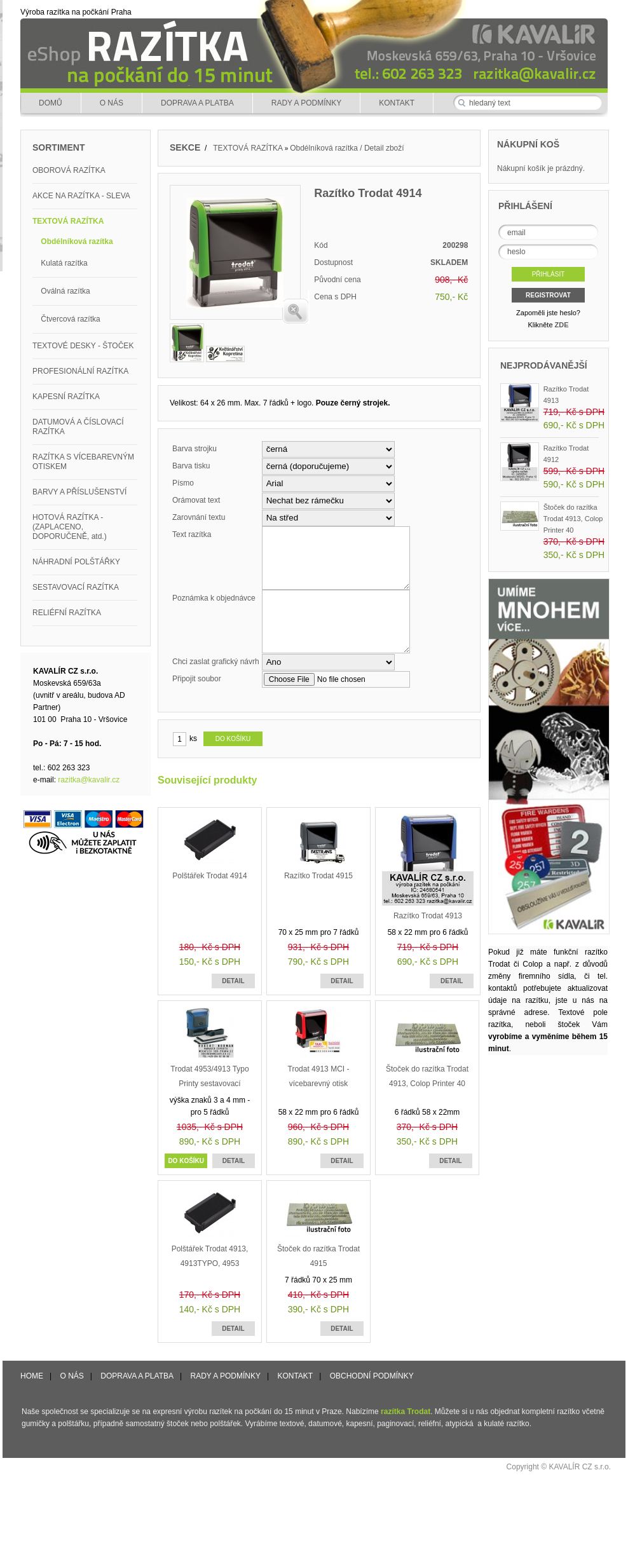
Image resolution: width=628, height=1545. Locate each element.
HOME (31, 1375)
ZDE (562, 325)
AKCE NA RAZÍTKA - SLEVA (81, 195)
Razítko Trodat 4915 (318, 875)
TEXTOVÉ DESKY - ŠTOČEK (82, 345)
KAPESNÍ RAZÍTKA (66, 396)
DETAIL (233, 980)
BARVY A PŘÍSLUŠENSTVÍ (79, 491)
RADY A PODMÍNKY (306, 103)
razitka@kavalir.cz (88, 779)
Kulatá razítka (64, 263)
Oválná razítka (65, 291)
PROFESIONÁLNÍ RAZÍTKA (80, 371)
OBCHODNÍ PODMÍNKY (372, 1375)
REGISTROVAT (548, 295)
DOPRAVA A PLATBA (197, 103)
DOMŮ (50, 103)
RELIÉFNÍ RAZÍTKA (66, 612)
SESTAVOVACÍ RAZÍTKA (75, 587)
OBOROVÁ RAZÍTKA (69, 170)
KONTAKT (396, 103)
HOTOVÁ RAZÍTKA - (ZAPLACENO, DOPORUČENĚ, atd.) (69, 527)
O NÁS (111, 103)
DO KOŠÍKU (186, 1160)
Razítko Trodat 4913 (427, 915)
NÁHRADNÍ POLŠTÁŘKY (76, 561)
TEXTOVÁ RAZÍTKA (68, 221)
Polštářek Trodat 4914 (209, 875)
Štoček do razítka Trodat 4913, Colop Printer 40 (573, 518)
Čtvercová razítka (70, 319)
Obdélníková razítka (77, 241)
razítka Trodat (405, 1411)
